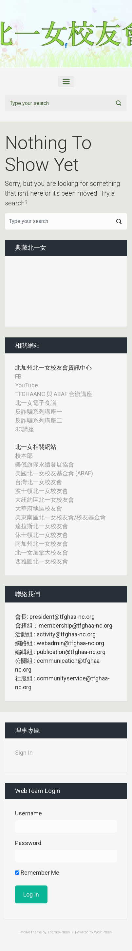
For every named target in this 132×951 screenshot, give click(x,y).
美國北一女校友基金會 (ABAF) (54, 473)
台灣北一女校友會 (38, 482)
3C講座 (24, 429)
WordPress (103, 932)
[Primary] (66, 81)
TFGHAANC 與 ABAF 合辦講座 (53, 394)
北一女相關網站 (35, 446)
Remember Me (37, 872)
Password (28, 843)
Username (28, 813)
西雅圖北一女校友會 (41, 561)
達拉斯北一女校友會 (41, 526)
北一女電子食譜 (35, 402)
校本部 (24, 455)
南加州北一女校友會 (41, 543)
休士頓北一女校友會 (41, 534)
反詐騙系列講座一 (38, 411)
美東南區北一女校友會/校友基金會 (60, 517)
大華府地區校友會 (38, 508)
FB (18, 376)
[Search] (66, 103)
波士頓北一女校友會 (41, 490)
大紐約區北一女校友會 (44, 499)
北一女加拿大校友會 (41, 552)
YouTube (26, 385)
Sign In (24, 752)
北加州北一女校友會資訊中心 (53, 367)
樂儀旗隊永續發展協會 (44, 464)
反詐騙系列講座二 (38, 420)
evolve (25, 932)
